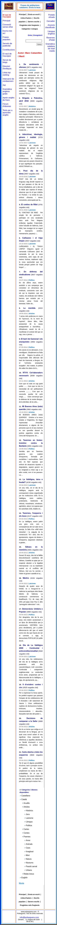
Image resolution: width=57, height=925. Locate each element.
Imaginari (29, 852)
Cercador (51, 21)
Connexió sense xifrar (8, 26)
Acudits (26, 803)
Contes (25, 833)
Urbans (28, 870)
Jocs (27, 814)
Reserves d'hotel (50, 39)
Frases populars (6, 38)
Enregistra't (37, 35)
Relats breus (28, 874)
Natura (27, 859)
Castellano (25, 796)
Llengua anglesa (51, 32)
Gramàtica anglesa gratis (7, 91)
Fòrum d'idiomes (7, 105)
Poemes (26, 837)
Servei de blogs (7, 61)
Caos (27, 848)
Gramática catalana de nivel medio (50, 47)
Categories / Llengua (30, 29)
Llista (7, 73)
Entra (30, 35)
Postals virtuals (51, 16)
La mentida (29, 308)
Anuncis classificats (50, 26)
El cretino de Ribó (29, 205)
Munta (21, 883)
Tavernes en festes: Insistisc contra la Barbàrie (31, 443)
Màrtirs (26, 578)
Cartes (25, 829)
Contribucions (9, 50)
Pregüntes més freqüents (29, 25)
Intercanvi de (8, 80)
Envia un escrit (34, 14)
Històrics (32, 106)
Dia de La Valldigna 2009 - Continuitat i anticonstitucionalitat (31, 648)
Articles (32, 313)
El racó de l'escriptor (7, 55)
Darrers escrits (33, 22)
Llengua (28, 822)
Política (31, 280)
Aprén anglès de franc (8, 99)
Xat (4, 85)
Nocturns (28, 863)
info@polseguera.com (29, 917)
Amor (27, 840)
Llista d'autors (26, 18)
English (23, 878)
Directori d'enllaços (7, 67)
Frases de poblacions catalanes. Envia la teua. (30, 6)
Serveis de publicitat (7, 44)
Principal (6, 21)
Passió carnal (30, 866)
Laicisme (32, 70)
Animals (28, 844)
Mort (27, 855)
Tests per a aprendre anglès (7, 112)
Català (23, 799)
